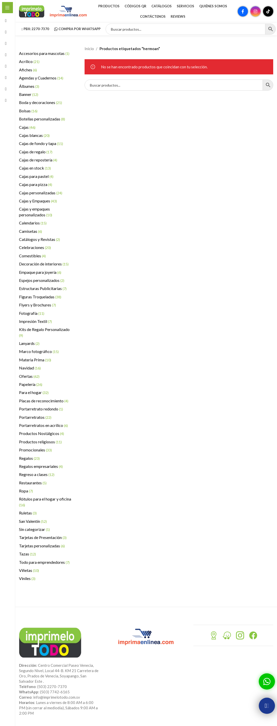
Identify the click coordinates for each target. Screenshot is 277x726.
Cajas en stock (35, 167)
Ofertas (29, 376)
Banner (28, 94)
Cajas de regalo (35, 151)
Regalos (29, 458)
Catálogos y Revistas (39, 239)
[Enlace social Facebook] (243, 11)
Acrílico (29, 61)
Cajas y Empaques (38, 200)
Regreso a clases (36, 474)
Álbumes (29, 86)
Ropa (26, 490)
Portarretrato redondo (41, 408)
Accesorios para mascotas (44, 53)
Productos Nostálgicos (41, 433)
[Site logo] (31, 11)
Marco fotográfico (39, 351)
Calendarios (33, 222)
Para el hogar (34, 392)
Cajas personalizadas (40, 192)
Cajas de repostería (38, 159)
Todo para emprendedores (44, 562)
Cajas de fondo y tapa (41, 143)
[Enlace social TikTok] (268, 11)
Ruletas (28, 512)
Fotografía (31, 313)
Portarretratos (35, 417)
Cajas (27, 127)
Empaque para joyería (40, 272)
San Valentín (33, 521)
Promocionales (35, 449)
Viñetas (29, 570)
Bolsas (28, 110)
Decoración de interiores (44, 263)
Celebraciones (35, 247)
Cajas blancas (34, 135)
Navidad (30, 367)
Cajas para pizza (35, 184)
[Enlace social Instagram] (255, 11)
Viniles (27, 578)
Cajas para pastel (36, 176)
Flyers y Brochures (37, 304)
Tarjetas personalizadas (42, 545)
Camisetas (30, 231)
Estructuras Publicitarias (43, 288)
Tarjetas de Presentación (43, 537)
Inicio (89, 48)
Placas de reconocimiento (43, 400)
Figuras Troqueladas (40, 296)
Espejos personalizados (41, 280)
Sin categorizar (34, 529)
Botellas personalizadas (42, 118)
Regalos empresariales (41, 466)
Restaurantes (33, 482)
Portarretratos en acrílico (43, 425)
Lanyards (29, 343)
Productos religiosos (40, 441)
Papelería (30, 384)
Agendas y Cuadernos (41, 77)
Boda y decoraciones (40, 102)
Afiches (28, 69)
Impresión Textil (35, 321)
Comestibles (32, 255)
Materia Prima (35, 359)
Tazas (27, 553)
